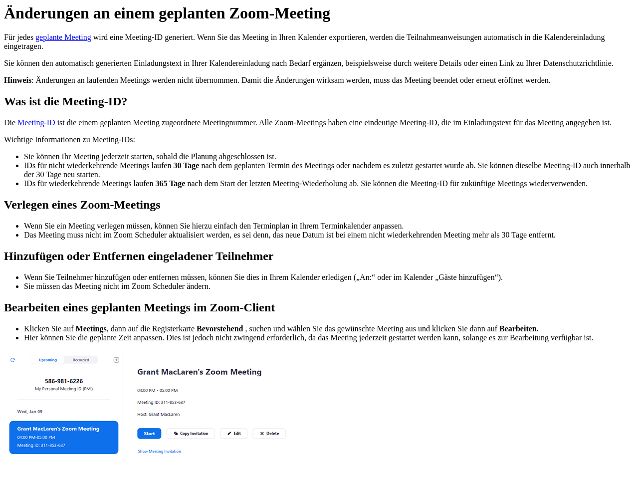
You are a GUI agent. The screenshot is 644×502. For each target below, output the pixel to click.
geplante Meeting (63, 37)
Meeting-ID (36, 122)
